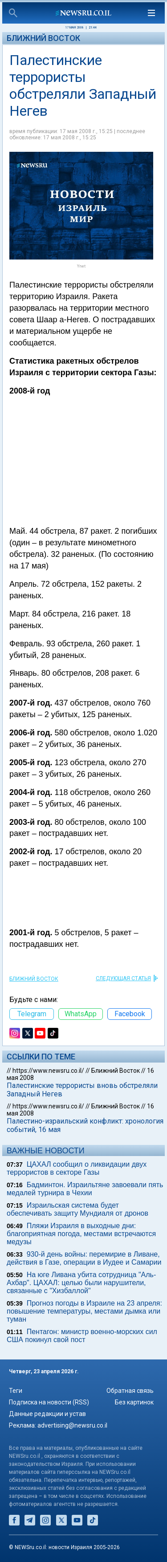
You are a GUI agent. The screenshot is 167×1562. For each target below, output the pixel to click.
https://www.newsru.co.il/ (48, 1070)
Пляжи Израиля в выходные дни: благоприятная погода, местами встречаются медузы (81, 1234)
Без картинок (134, 1402)
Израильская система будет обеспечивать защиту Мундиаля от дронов (77, 1209)
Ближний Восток (43, 38)
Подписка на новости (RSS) (49, 1402)
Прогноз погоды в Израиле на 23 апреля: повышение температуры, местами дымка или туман (84, 1311)
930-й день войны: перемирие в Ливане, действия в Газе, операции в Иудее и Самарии (84, 1258)
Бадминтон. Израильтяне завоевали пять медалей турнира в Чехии (85, 1189)
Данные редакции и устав (47, 1413)
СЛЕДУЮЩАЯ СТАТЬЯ (123, 978)
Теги (15, 1390)
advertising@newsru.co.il (72, 1425)
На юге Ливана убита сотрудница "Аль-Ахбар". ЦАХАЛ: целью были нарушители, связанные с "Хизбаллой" (81, 1282)
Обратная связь (130, 1390)
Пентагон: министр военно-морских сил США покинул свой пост (82, 1335)
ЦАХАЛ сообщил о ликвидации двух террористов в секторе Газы (77, 1168)
